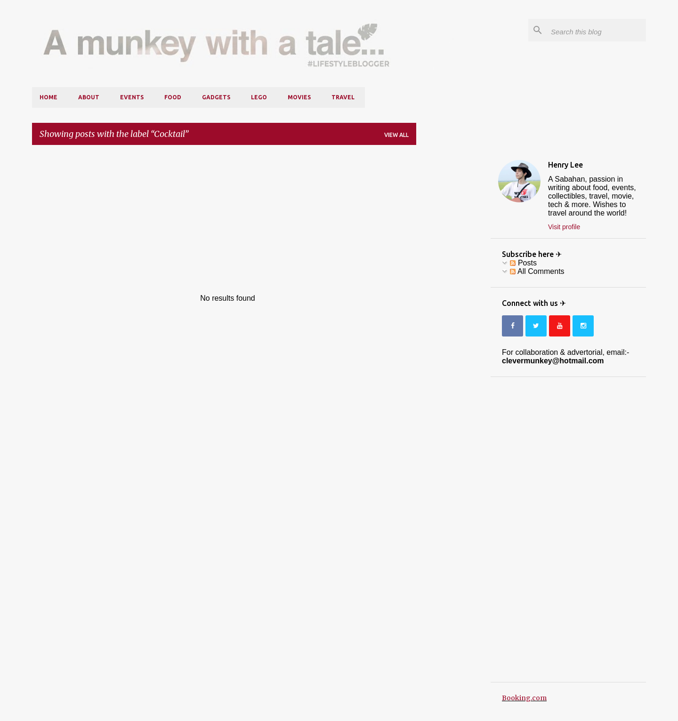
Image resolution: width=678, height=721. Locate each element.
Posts (523, 263)
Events (132, 97)
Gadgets (216, 97)
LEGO (259, 97)
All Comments (537, 271)
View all (396, 135)
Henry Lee (565, 164)
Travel (343, 97)
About (88, 97)
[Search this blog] (596, 30)
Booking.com (524, 698)
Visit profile (564, 227)
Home (48, 97)
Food (172, 97)
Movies (299, 97)
